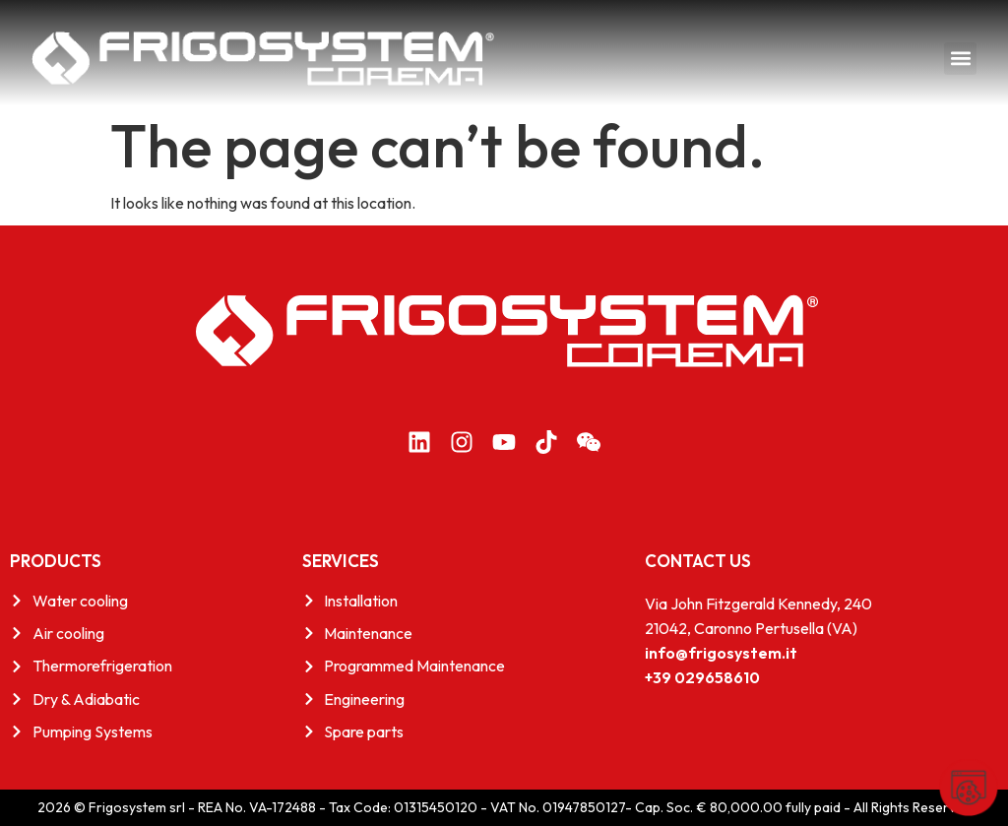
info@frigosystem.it (721, 653)
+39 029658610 (702, 677)
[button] (960, 58)
